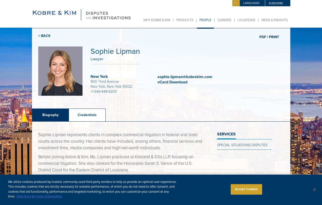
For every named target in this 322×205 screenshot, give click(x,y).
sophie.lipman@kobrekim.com (184, 76)
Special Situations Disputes (242, 145)
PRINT (274, 37)
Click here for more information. (39, 199)
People (205, 20)
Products (184, 20)
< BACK (44, 36)
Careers (224, 20)
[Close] (314, 192)
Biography (50, 115)
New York (99, 76)
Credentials (87, 115)
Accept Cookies (246, 191)
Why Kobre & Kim (156, 20)
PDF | (263, 37)
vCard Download (172, 82)
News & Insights (274, 20)
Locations (246, 20)
